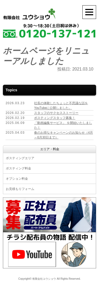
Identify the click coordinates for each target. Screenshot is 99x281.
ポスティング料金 (18, 168)
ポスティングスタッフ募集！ (54, 118)
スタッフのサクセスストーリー (56, 113)
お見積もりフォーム (20, 189)
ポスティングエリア (20, 158)
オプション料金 (17, 178)
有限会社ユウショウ (44, 278)
